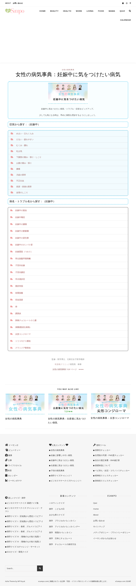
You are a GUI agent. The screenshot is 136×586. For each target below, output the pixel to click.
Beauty (54, 11)
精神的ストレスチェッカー (106, 475)
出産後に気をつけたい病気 (62, 465)
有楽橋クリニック (62, 364)
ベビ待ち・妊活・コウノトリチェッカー (112, 470)
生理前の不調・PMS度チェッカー (109, 455)
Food (101, 11)
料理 (9, 470)
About (8, 3)
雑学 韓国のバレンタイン (60, 532)
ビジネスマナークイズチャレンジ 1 (65, 480)
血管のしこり (22, 192)
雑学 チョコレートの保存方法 (62, 544)
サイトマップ (99, 526)
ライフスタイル (15, 465)
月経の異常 (21, 174)
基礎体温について (102, 465)
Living (90, 11)
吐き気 (19, 151)
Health (67, 11)
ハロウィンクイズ (56, 503)
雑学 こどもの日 (56, 509)
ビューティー (14, 450)
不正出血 (20, 180)
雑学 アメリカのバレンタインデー (64, 526)
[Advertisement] (68, 44)
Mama (112, 11)
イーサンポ (13, 445)
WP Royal (21, 581)
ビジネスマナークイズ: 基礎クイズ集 (22, 503)
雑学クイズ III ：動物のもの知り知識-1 (23, 536)
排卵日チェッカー (102, 450)
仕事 (9, 460)
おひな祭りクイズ (56, 514)
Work (79, 11)
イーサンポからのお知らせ (104, 538)
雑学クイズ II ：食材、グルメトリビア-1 (24, 526)
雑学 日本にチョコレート (60, 538)
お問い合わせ (18, 3)
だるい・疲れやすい (25, 139)
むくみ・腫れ (22, 145)
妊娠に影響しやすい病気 (61, 455)
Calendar (125, 20)
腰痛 (18, 169)
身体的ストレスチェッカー (106, 480)
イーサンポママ (15, 480)
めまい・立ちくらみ (25, 133)
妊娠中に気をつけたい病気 (62, 460)
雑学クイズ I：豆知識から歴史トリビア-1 (24, 516)
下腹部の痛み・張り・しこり (28, 157)
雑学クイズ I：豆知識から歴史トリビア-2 (24, 521)
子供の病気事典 (57, 470)
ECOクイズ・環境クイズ (17, 551)
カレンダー (12, 475)
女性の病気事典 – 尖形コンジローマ (110, 417)
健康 (10, 455)
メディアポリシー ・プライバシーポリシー (111, 532)
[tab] (68, 133)
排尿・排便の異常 (24, 186)
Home (42, 11)
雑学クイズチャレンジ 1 (61, 475)
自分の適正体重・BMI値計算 (107, 460)
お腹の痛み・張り (24, 163)
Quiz (122, 11)
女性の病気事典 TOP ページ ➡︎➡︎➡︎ (68, 369)
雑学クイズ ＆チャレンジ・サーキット (23, 546)
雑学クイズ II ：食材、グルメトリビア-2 (24, 531)
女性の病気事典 (68, 70)
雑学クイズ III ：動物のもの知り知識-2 (23, 541)
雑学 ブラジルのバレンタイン (62, 520)
